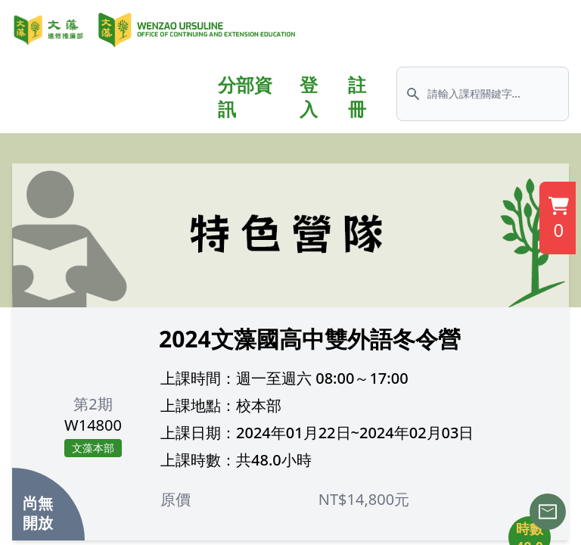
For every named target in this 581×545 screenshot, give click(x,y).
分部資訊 (245, 97)
